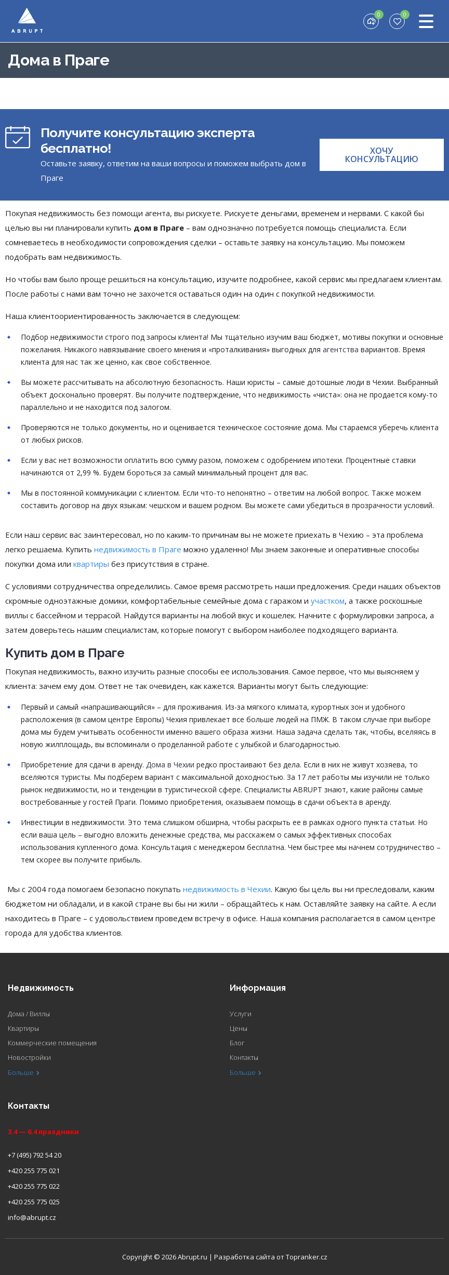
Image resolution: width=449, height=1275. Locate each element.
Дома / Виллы (29, 1013)
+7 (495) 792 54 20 (34, 1155)
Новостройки (29, 1057)
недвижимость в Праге (137, 549)
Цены (238, 1028)
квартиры (91, 564)
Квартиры (23, 1028)
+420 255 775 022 (34, 1186)
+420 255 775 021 (34, 1170)
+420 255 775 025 (34, 1201)
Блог (237, 1042)
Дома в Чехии (170, 764)
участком (328, 600)
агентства (341, 349)
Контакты (244, 1057)
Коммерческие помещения (52, 1042)
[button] (382, 155)
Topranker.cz (306, 1256)
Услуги (241, 1013)
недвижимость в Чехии (227, 889)
